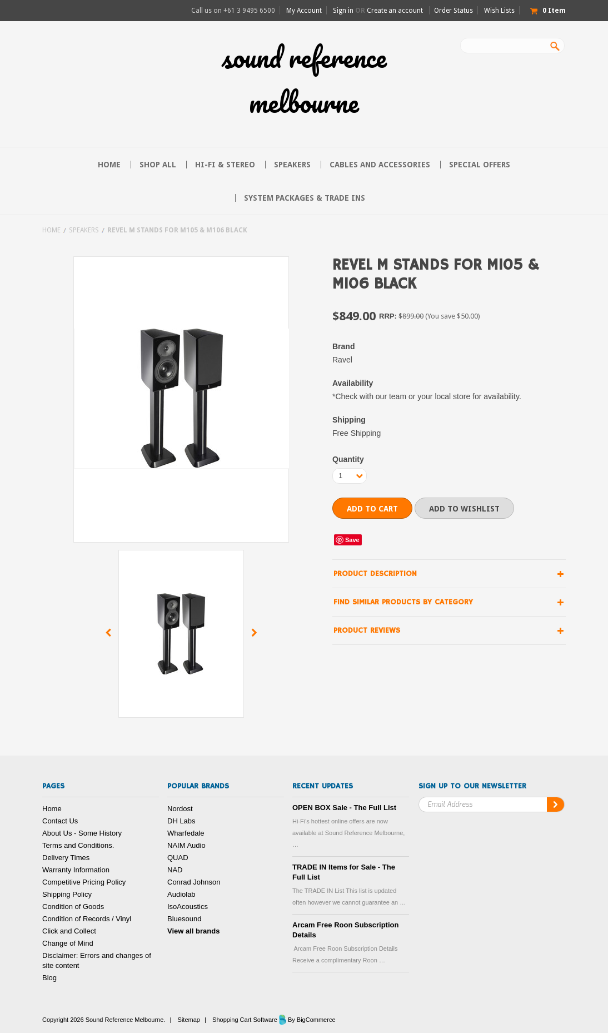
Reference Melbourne (304, 79)
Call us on (233, 10)
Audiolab (181, 894)
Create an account (395, 10)
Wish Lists (499, 10)
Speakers (292, 164)
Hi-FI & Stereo (225, 164)
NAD (174, 870)
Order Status (453, 10)
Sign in (343, 10)
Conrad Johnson (193, 882)
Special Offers (479, 164)
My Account (304, 10)
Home (51, 230)
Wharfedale (185, 833)
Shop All (157, 164)
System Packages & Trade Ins (304, 198)
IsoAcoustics (187, 906)
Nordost (180, 808)
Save (352, 540)
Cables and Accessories (380, 164)
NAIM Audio (186, 845)
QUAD (177, 857)
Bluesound (184, 919)
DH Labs (181, 821)
